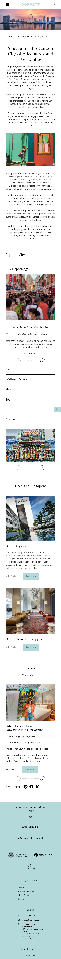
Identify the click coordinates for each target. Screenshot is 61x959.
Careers (21, 887)
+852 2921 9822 (28, 916)
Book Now (30, 955)
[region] (30, 560)
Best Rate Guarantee (26, 891)
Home (9, 36)
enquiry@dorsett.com (31, 920)
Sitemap (21, 899)
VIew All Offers (28, 675)
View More (27, 353)
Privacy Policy (23, 895)
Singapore (42, 36)
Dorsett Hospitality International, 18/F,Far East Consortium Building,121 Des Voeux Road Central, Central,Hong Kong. (32, 931)
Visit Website (11, 576)
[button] (42, 360)
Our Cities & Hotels (24, 36)
